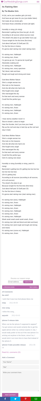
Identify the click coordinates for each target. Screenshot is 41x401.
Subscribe (28, 282)
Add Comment (10, 395)
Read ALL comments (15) (11, 352)
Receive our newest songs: (20, 278)
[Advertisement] (20, 256)
